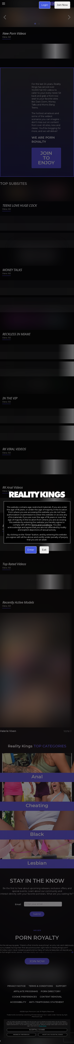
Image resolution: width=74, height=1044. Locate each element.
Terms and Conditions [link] (41, 525)
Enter (30, 549)
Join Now (62, 5)
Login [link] (44, 5)
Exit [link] (44, 549)
